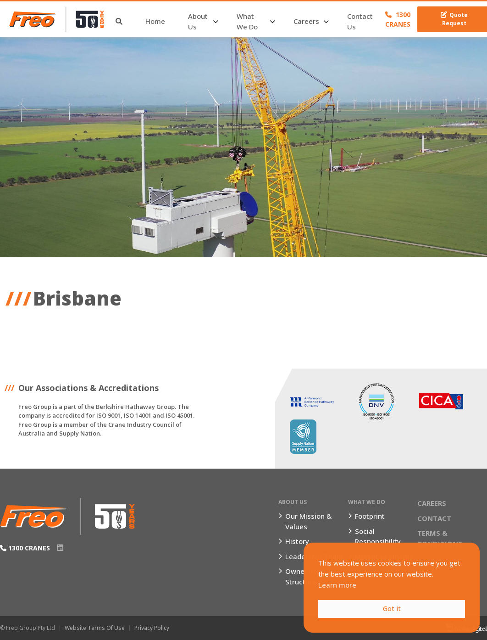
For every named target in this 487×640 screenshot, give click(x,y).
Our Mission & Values (308, 521)
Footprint (370, 516)
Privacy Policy (151, 628)
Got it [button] (392, 608)
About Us (198, 21)
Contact (434, 518)
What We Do (247, 21)
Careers (306, 21)
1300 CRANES (397, 19)
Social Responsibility (378, 536)
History (297, 541)
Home (155, 21)
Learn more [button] (337, 584)
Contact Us (360, 21)
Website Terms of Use (95, 628)
